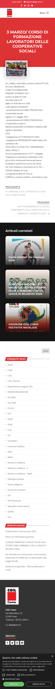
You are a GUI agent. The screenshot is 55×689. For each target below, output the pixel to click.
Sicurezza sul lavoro (17, 490)
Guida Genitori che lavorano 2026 (20, 531)
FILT (10, 413)
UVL (9, 517)
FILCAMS (12, 397)
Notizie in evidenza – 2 (18, 468)
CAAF (10, 370)
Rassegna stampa (16, 479)
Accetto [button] (13, 684)
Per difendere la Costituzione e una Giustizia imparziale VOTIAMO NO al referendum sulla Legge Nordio (25, 557)
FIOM (10, 419)
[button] (27, 679)
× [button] (52, 656)
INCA (10, 451)
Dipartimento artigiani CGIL (20, 386)
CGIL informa (14, 381)
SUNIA (11, 511)
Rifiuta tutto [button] (39, 684)
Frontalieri (12, 441)
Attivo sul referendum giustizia (19, 536)
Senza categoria (15, 484)
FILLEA (11, 408)
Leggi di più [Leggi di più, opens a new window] (41, 666)
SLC (9, 495)
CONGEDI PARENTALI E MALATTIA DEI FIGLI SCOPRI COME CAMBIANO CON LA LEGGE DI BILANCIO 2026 (25, 545)
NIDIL (10, 457)
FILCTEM (12, 402)
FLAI (10, 430)
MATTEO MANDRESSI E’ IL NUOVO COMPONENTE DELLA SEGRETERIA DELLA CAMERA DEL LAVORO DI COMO (30, 210)
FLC (9, 435)
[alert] (27, 671)
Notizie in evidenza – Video (20, 473)
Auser (10, 364)
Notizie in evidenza (16, 462)
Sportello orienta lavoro (19, 506)
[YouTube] (32, 6)
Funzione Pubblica (16, 446)
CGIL (10, 375)
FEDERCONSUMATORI (18, 392)
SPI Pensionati (14, 500)
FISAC (10, 424)
